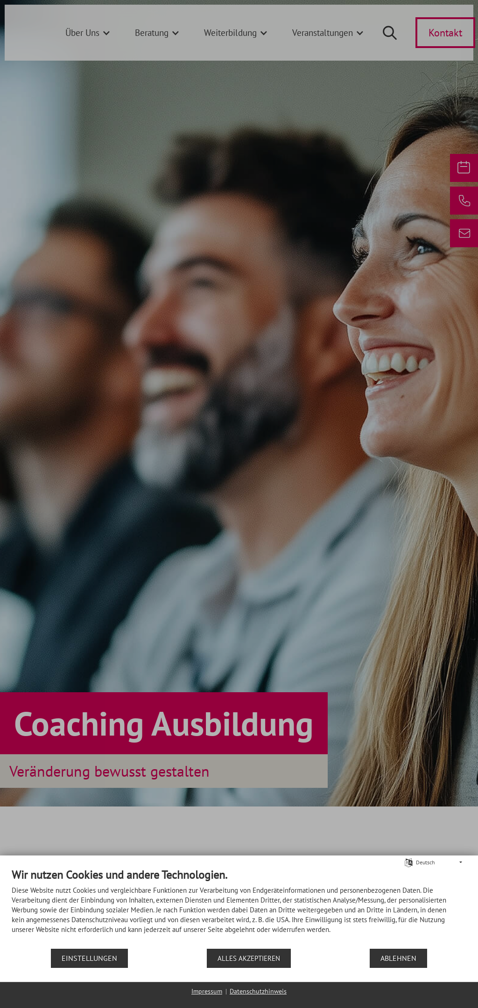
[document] (239, 907)
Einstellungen (89, 958)
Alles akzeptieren (249, 958)
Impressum (206, 991)
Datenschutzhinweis (258, 991)
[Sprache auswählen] (409, 861)
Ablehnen (398, 958)
